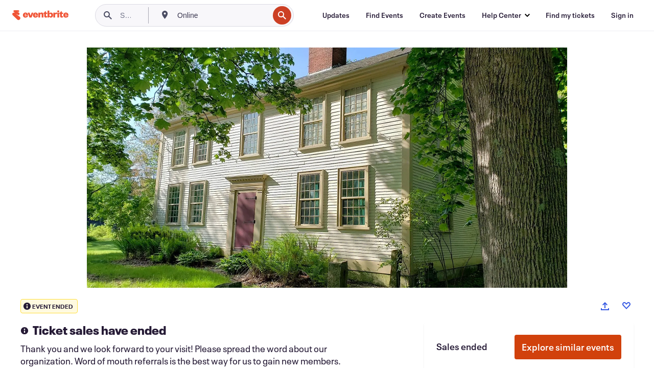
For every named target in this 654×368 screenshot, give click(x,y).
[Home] (40, 15)
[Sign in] (622, 15)
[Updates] (336, 15)
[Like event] (626, 305)
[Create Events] (442, 15)
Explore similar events (568, 347)
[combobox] (222, 15)
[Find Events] (384, 15)
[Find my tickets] (570, 15)
